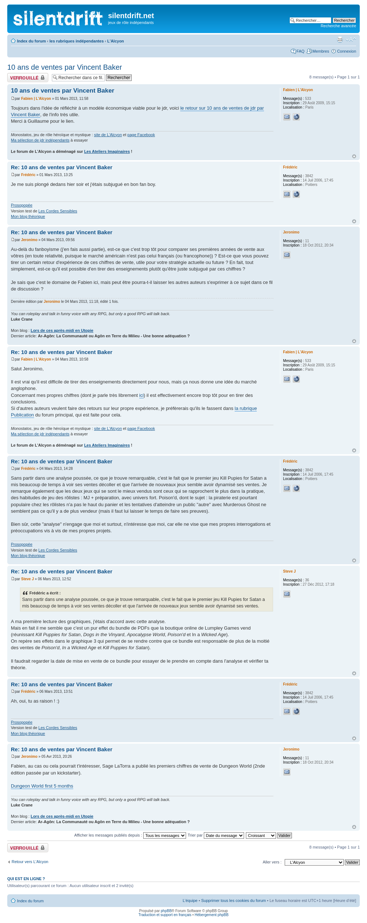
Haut (354, 156)
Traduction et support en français (165, 915)
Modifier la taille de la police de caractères (351, 39)
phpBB (166, 911)
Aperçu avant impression (340, 39)
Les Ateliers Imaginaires (107, 151)
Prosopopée (21, 205)
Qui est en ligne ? (26, 879)
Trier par (216, 835)
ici (141, 395)
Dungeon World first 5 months (42, 786)
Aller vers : (272, 862)
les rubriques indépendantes (76, 41)
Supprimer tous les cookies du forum (233, 900)
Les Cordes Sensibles (57, 211)
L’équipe (190, 900)
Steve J (27, 579)
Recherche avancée (338, 26)
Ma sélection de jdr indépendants (40, 140)
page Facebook (141, 135)
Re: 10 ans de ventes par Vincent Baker (61, 167)
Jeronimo (29, 240)
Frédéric (28, 175)
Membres (321, 51)
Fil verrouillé (27, 77)
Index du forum (31, 41)
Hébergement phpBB (211, 915)
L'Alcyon (115, 41)
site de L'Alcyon (108, 135)
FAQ (301, 51)
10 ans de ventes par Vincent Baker (64, 67)
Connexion (346, 51)
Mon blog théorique (28, 216)
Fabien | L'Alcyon (36, 99)
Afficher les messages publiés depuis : (130, 835)
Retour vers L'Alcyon (30, 861)
